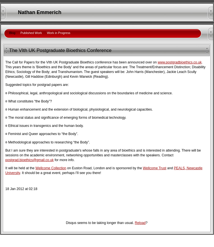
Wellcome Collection (50, 168)
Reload (140, 223)
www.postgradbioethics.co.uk (180, 62)
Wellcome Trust (154, 168)
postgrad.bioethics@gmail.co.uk (29, 160)
